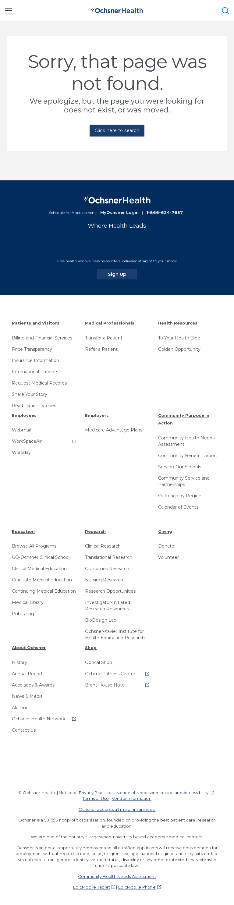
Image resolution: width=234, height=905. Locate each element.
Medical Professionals (109, 323)
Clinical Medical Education (39, 568)
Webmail (21, 430)
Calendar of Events (178, 507)
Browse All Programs (34, 546)
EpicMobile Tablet (91, 887)
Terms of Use (96, 798)
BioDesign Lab (100, 620)
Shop (91, 647)
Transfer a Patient (103, 338)
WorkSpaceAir (27, 441)
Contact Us (24, 730)
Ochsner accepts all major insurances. (117, 809)
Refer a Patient (101, 349)
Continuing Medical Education (44, 591)
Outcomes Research (107, 568)
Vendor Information (131, 798)
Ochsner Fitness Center (110, 673)
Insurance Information (35, 360)
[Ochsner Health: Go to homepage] (117, 9)
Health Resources (177, 323)
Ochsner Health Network (38, 719)
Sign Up (122, 274)
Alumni (19, 707)
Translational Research (108, 557)
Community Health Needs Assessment (186, 441)
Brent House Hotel (105, 685)
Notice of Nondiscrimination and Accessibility (162, 792)
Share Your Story (29, 394)
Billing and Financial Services (42, 338)
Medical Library (28, 602)
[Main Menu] (8, 10)
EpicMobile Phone (137, 887)
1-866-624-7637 (164, 212)
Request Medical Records (39, 383)
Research (95, 531)
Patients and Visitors (35, 323)
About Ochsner (29, 647)
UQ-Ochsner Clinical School (40, 557)
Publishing (23, 613)
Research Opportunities (110, 591)
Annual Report (27, 673)
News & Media (27, 696)
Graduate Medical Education (42, 580)
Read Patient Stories (34, 405)
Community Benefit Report (187, 455)
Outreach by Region (179, 496)
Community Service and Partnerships (184, 481)
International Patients (35, 371)
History (19, 662)
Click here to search (117, 130)
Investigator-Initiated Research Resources (107, 606)
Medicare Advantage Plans (113, 430)
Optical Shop (98, 662)
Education (23, 531)
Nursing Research (104, 580)
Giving (165, 531)
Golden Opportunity (179, 349)
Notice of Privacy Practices (86, 792)
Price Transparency (32, 349)
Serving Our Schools (179, 467)
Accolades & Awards (33, 685)
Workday (21, 452)
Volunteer (168, 557)
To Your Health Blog (179, 338)
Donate (166, 546)
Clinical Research (103, 546)
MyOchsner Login (119, 212)
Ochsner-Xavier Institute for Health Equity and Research (115, 635)
